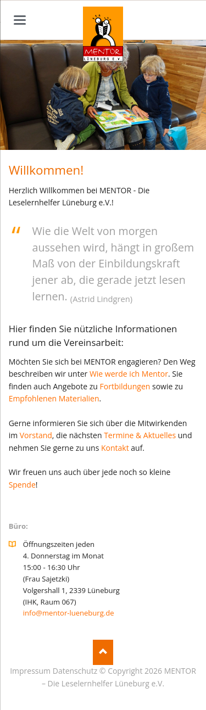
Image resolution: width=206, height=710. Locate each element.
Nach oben (103, 653)
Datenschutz (75, 671)
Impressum (30, 671)
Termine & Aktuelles (140, 435)
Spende (22, 484)
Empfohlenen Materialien (54, 398)
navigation (20, 20)
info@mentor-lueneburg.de (68, 613)
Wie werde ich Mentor (129, 373)
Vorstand (36, 435)
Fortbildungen (125, 386)
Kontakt (115, 448)
